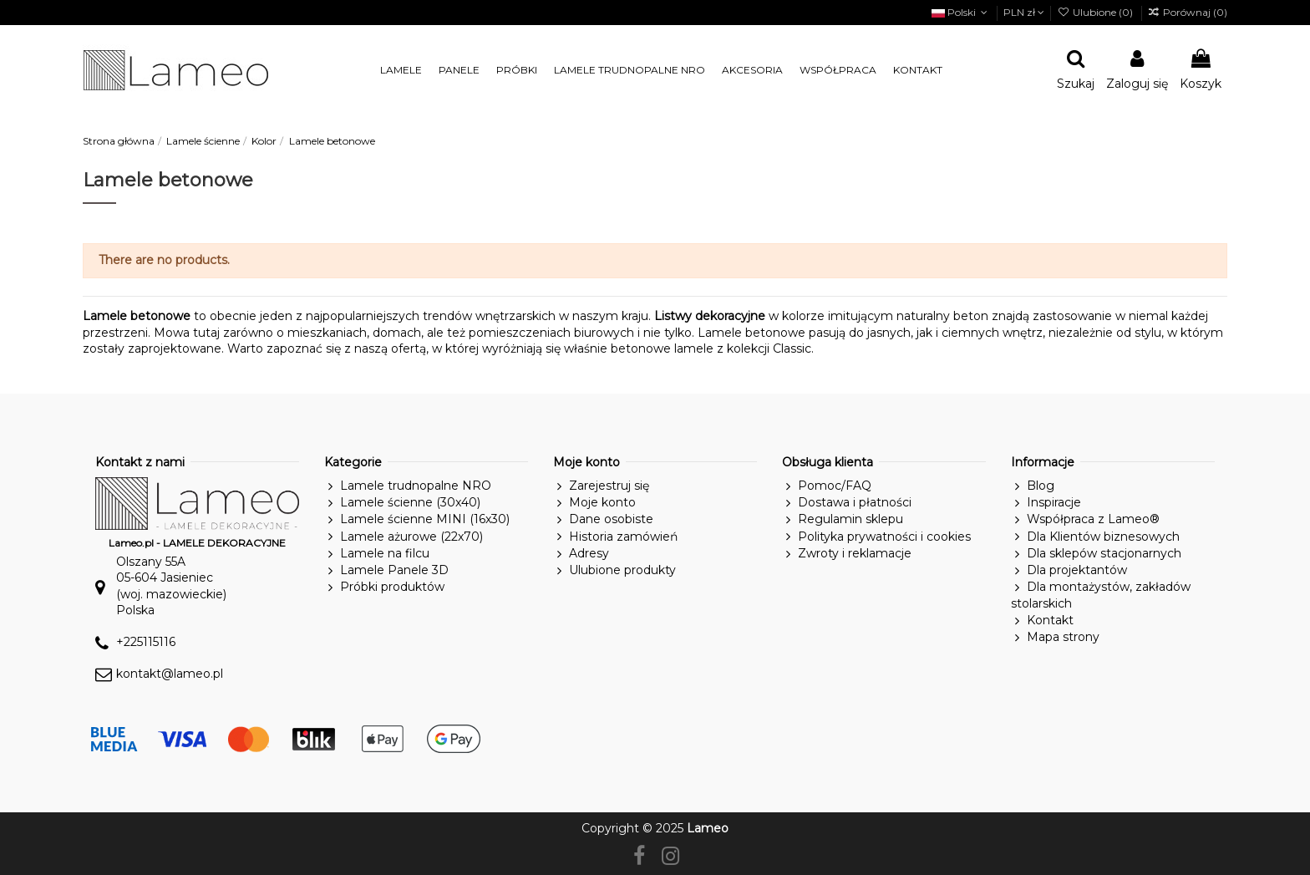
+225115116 (145, 641)
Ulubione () (1096, 12)
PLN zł (1023, 12)
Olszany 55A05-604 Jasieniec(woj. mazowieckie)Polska (171, 586)
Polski (961, 12)
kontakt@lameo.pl (169, 673)
